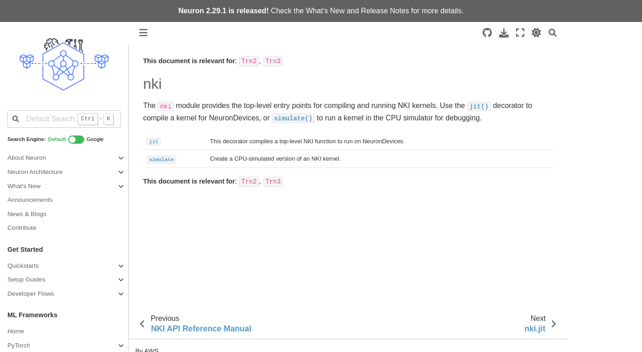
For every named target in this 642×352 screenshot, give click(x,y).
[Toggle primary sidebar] (143, 33)
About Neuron (26, 157)
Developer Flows (30, 293)
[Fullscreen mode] (520, 33)
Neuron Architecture (35, 171)
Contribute (21, 227)
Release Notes (385, 11)
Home (15, 331)
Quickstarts (22, 265)
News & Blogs (26, 214)
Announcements (30, 199)
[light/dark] (536, 33)
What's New (325, 11)
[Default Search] (63, 119)
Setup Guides (26, 279)
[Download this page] (503, 33)
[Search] (552, 33)
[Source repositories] (487, 33)
